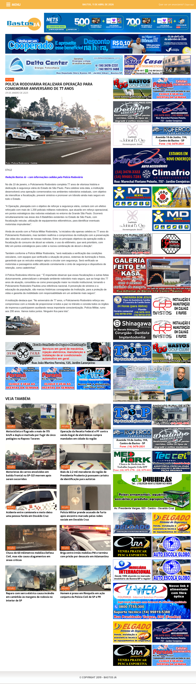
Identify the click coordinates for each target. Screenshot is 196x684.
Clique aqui (189, 4)
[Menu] (13, 4)
